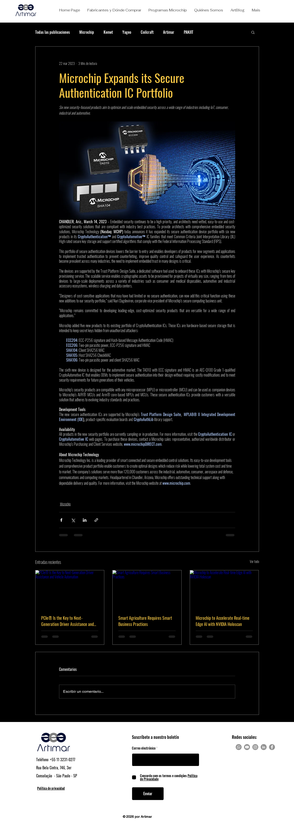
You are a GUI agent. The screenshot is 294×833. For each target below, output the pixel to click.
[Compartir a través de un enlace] (96, 520)
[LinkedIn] (264, 747)
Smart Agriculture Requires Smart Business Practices (145, 621)
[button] (114, 10)
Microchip (86, 32)
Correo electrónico (143, 748)
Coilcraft (147, 32)
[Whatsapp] (239, 747)
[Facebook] (272, 747)
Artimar (168, 32)
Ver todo (254, 561)
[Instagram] (255, 747)
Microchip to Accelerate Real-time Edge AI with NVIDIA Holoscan (222, 621)
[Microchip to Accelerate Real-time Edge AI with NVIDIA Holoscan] (224, 589)
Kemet (108, 32)
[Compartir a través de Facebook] (61, 520)
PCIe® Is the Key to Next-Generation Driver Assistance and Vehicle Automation (67, 621)
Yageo (126, 32)
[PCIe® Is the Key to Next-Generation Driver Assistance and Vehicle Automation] (69, 589)
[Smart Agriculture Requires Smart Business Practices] (147, 589)
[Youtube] (247, 747)
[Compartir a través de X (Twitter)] (73, 520)
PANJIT (188, 32)
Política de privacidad (51, 788)
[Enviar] (148, 793)
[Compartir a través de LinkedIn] (84, 520)
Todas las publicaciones (52, 32)
